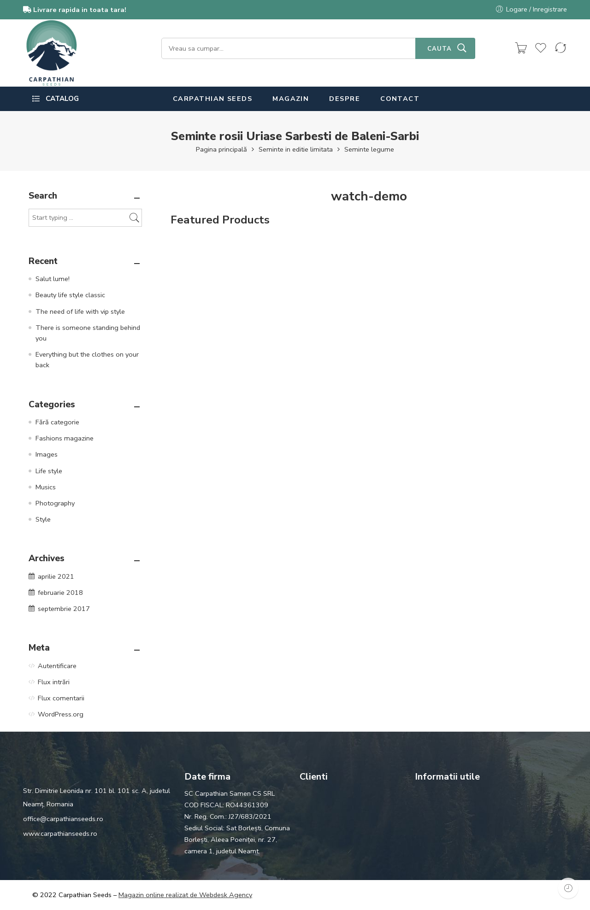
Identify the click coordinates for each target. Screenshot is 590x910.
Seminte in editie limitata (296, 149)
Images (46, 454)
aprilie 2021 (56, 576)
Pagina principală (221, 149)
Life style (48, 471)
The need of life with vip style (80, 311)
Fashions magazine (64, 438)
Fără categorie (57, 422)
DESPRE (344, 98)
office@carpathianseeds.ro (63, 818)
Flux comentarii (61, 698)
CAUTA (439, 49)
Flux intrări (54, 682)
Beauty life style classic (70, 294)
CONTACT (399, 98)
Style (43, 519)
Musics (45, 487)
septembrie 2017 (64, 608)
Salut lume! (52, 278)
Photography (55, 503)
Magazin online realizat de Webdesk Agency (185, 894)
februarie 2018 (60, 592)
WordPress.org (60, 714)
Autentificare (57, 665)
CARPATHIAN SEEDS (212, 98)
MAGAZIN (290, 98)
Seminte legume (369, 149)
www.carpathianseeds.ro (60, 833)
